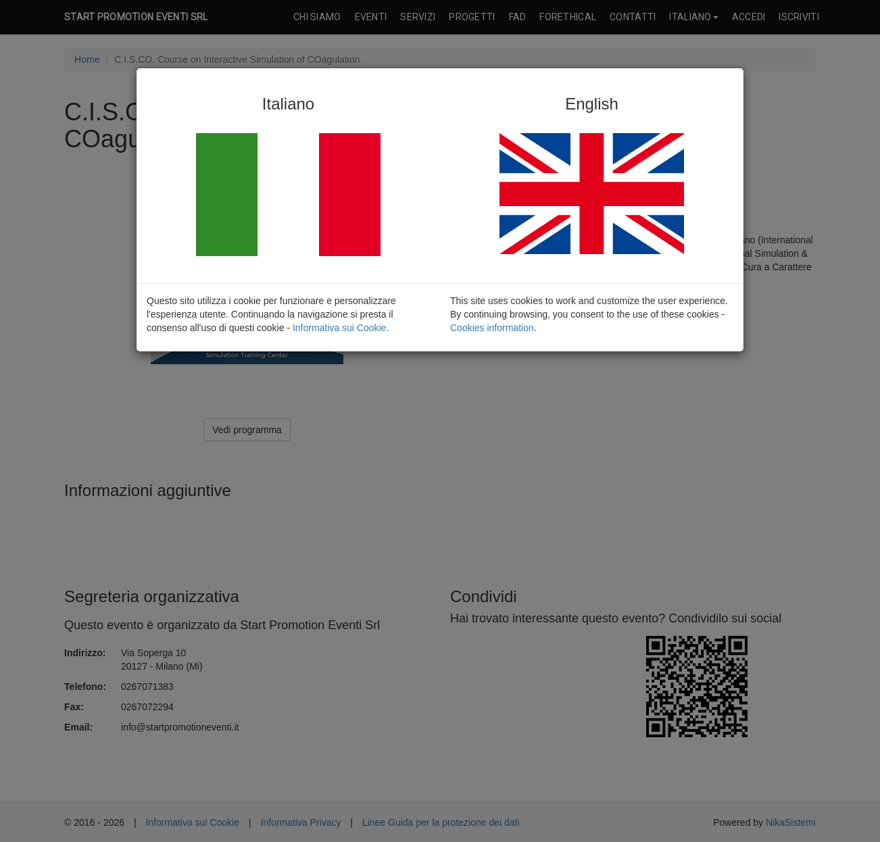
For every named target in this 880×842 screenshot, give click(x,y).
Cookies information (492, 327)
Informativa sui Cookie (340, 327)
